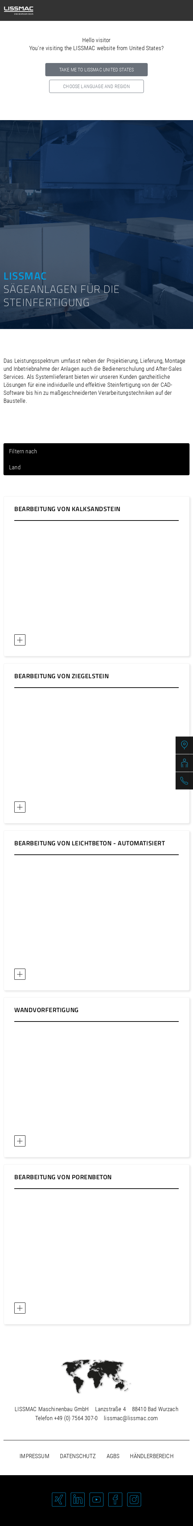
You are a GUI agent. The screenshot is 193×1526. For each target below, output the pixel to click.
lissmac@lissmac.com (131, 1418)
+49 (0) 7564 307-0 (76, 1418)
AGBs (113, 1456)
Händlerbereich (151, 1456)
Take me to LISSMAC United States (96, 69)
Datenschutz (78, 1456)
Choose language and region (96, 86)
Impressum (34, 1456)
